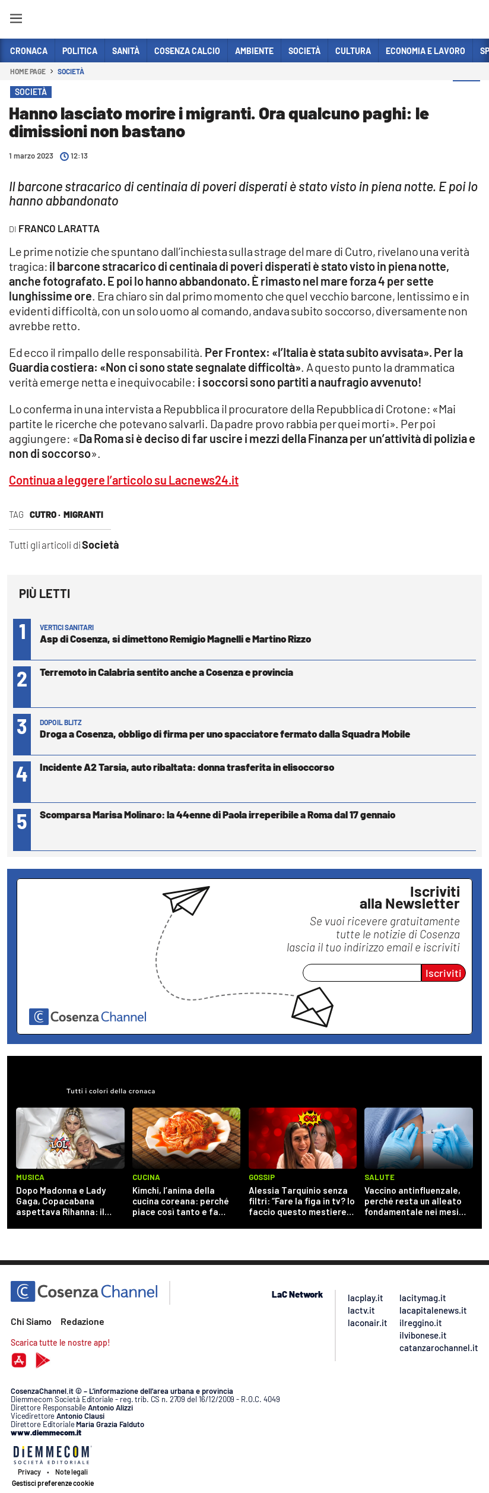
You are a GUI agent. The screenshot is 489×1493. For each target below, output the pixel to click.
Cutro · (45, 514)
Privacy (29, 1471)
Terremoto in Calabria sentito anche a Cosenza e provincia (166, 672)
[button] (466, 94)
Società (71, 71)
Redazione (82, 1321)
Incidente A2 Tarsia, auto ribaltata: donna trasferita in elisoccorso (187, 767)
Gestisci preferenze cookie (53, 1483)
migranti (83, 514)
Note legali (71, 1471)
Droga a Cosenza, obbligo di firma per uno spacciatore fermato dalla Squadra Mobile (225, 733)
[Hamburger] (16, 20)
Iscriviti (444, 972)
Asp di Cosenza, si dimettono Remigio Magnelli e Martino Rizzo (175, 638)
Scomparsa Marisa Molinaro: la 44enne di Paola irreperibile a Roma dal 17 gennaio (217, 814)
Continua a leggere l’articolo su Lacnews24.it (124, 480)
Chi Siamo (31, 1321)
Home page (28, 71)
